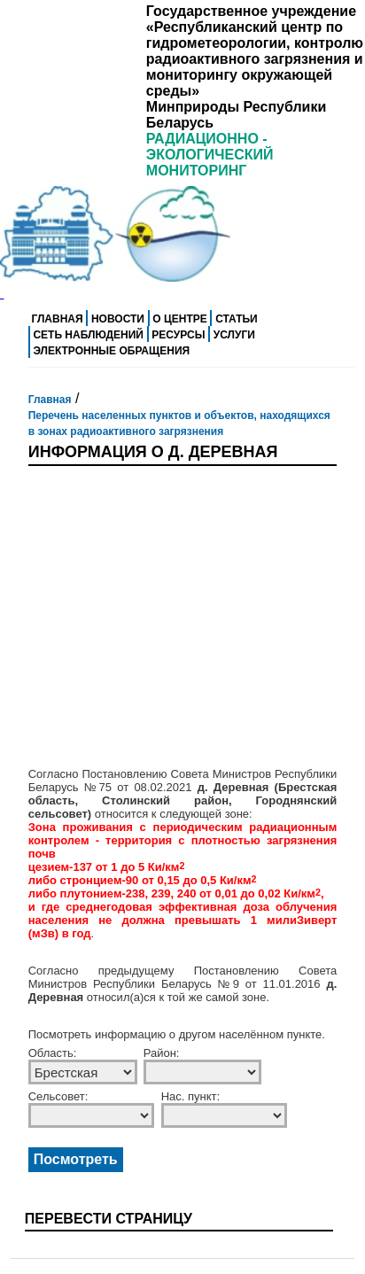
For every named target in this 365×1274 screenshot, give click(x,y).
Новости (117, 319)
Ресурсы (178, 335)
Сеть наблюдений (88, 335)
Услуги (234, 335)
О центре (179, 319)
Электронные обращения (111, 351)
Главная (56, 319)
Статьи (236, 319)
